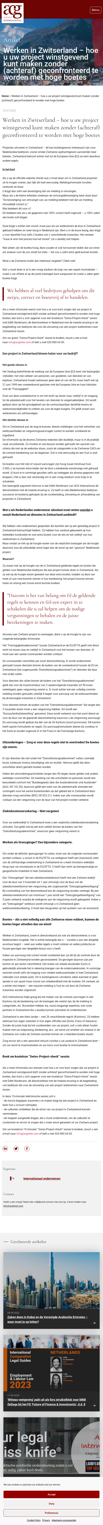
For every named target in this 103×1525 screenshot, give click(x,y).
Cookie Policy (34, 1520)
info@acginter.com (20, 342)
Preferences (51, 1512)
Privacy (46, 1520)
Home (5, 96)
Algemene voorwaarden (64, 1520)
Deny (51, 1503)
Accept (52, 1494)
